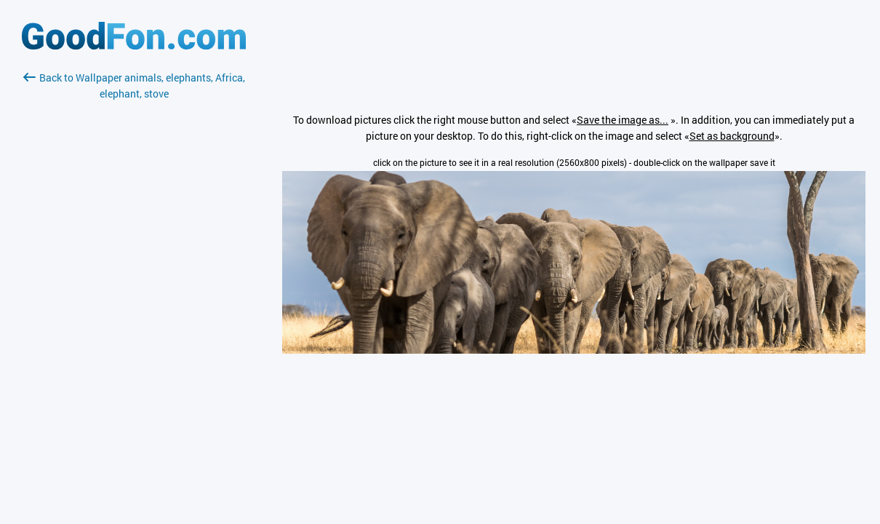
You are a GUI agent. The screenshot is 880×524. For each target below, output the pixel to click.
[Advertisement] (134, 274)
